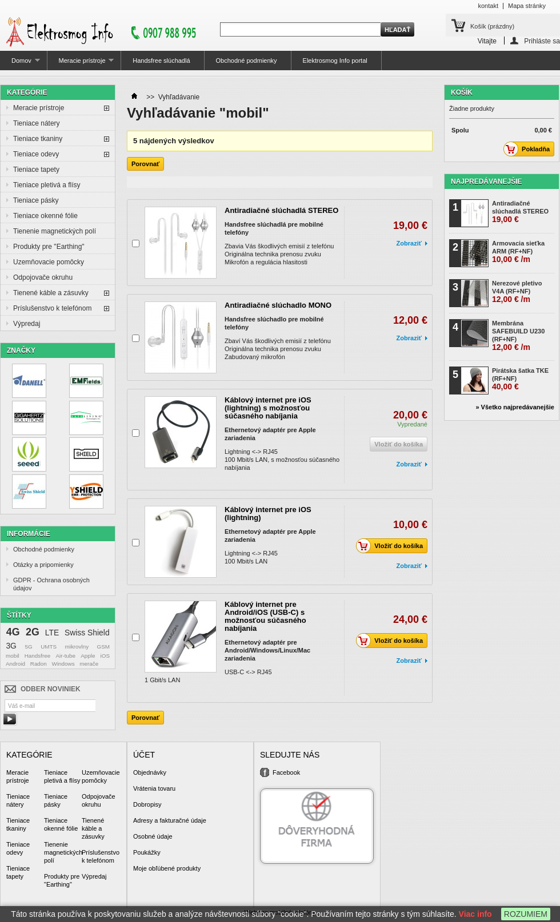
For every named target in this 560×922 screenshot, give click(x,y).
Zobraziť (409, 243)
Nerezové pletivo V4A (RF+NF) (517, 292)
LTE (52, 632)
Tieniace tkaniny (37, 139)
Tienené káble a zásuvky (51, 293)
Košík (492, 26)
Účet (144, 754)
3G (11, 645)
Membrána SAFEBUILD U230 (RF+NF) (518, 336)
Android (15, 664)
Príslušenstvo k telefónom (52, 308)
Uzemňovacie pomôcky (48, 262)
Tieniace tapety (36, 170)
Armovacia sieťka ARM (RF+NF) (518, 252)
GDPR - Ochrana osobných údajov (51, 584)
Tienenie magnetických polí (54, 231)
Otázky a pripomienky (43, 564)
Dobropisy (147, 804)
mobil (12, 656)
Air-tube (65, 656)
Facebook (286, 772)
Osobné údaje (153, 836)
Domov (20, 63)
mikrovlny (77, 646)
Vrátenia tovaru (154, 788)
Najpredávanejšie (486, 182)
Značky (21, 351)
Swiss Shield (87, 632)
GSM (103, 646)
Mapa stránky (527, 5)
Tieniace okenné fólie (45, 216)
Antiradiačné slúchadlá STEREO (281, 210)
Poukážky (147, 852)
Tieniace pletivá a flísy (47, 185)
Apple (88, 656)
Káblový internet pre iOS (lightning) (268, 513)
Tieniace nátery (36, 123)
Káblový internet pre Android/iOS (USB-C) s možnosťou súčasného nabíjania (265, 616)
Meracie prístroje (80, 63)
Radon (38, 664)
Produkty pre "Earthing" (49, 247)
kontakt (488, 5)
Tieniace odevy (36, 154)
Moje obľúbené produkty (167, 868)
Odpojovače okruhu (43, 277)
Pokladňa (530, 149)
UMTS (49, 646)
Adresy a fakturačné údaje (169, 820)
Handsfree (38, 656)
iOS (105, 656)
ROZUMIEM (525, 914)
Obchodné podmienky (246, 60)
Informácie (28, 534)
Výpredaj (26, 324)
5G (29, 646)
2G (32, 632)
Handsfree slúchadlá (161, 60)
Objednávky (149, 772)
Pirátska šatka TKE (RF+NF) (520, 379)
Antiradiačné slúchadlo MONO (278, 305)
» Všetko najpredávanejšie (514, 407)
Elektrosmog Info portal (335, 60)
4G (13, 632)
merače (88, 664)
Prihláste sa (542, 41)
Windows (63, 664)
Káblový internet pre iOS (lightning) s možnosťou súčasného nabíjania (268, 408)
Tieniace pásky (36, 200)
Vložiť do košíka (392, 545)
